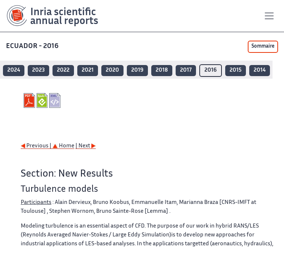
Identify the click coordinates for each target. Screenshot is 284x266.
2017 (186, 70)
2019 (137, 70)
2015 (235, 70)
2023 (38, 70)
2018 (162, 70)
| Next (85, 146)
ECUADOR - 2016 (32, 46)
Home (63, 146)
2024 (13, 70)
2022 (63, 70)
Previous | (37, 146)
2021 (88, 70)
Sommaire (262, 46)
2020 (112, 70)
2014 (260, 70)
